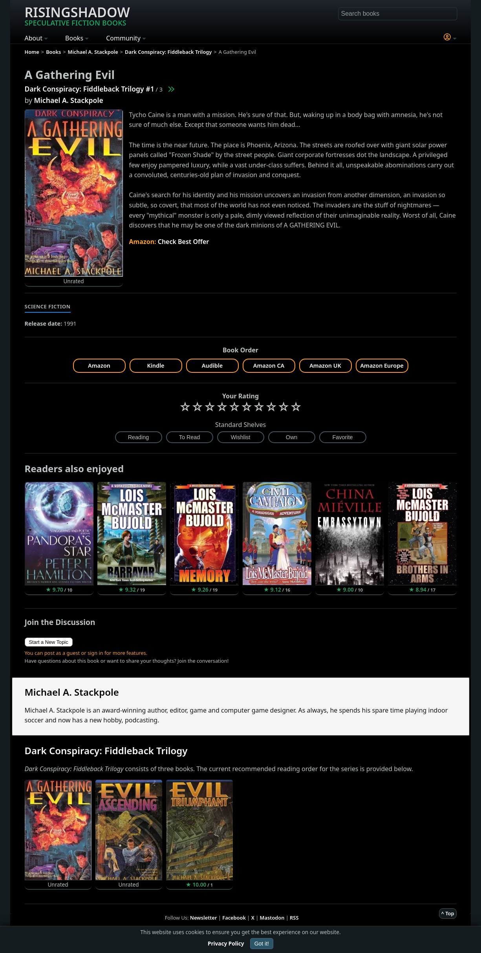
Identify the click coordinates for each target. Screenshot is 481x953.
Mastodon (272, 917)
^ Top (447, 913)
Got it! (261, 943)
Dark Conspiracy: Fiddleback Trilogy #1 (89, 88)
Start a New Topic (48, 642)
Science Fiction (48, 306)
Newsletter (203, 917)
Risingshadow (77, 15)
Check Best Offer (183, 241)
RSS (294, 917)
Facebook (234, 917)
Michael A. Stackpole (68, 100)
